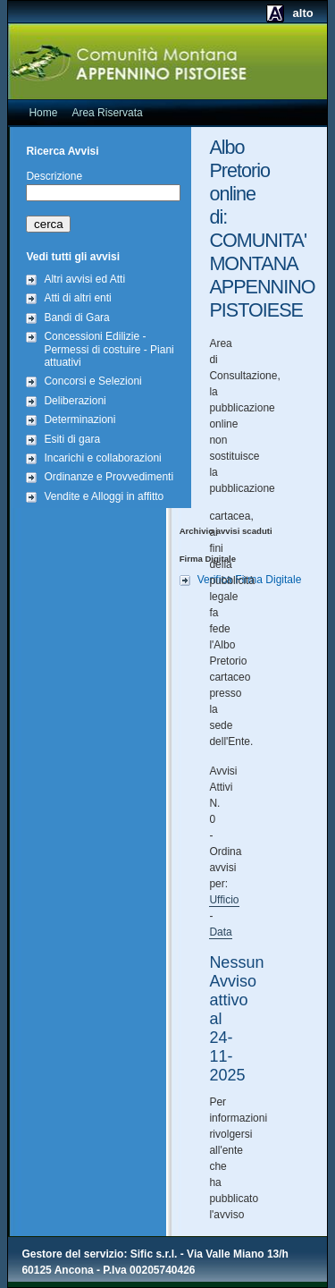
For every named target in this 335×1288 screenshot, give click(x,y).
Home (43, 112)
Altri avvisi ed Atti (84, 279)
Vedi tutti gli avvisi (73, 256)
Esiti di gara (72, 439)
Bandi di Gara (76, 317)
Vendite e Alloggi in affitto (103, 496)
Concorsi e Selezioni (92, 381)
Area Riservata (106, 112)
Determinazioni (79, 419)
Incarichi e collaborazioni (102, 458)
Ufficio (224, 900)
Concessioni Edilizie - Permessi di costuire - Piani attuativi (108, 349)
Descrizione (54, 176)
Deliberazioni (74, 400)
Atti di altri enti (77, 298)
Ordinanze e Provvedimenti (108, 476)
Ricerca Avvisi (62, 151)
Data (220, 932)
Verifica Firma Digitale (249, 579)
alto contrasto (286, 19)
